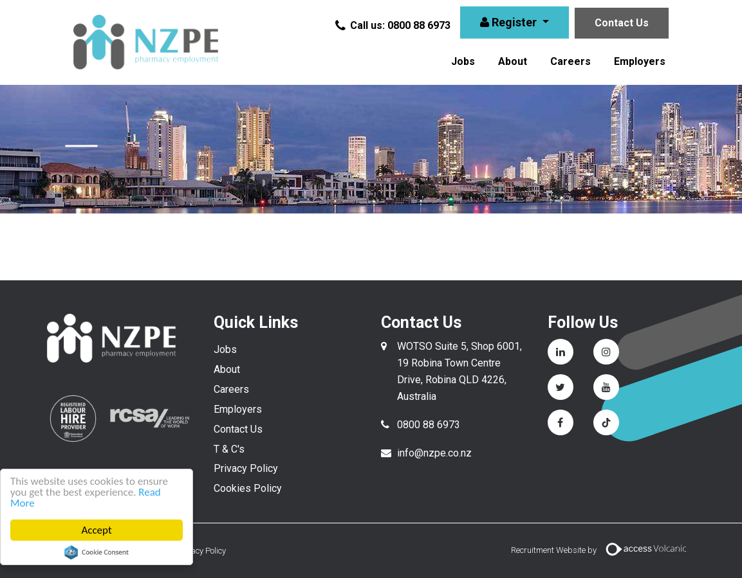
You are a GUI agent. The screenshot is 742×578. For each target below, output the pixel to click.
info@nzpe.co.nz (434, 453)
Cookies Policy (248, 488)
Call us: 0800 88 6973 (393, 25)
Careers (570, 61)
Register (509, 22)
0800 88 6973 (428, 425)
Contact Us (622, 23)
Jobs (463, 61)
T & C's (229, 449)
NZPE (145, 42)
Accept (96, 530)
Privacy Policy (246, 468)
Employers (639, 61)
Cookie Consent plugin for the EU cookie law (96, 552)
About (512, 61)
